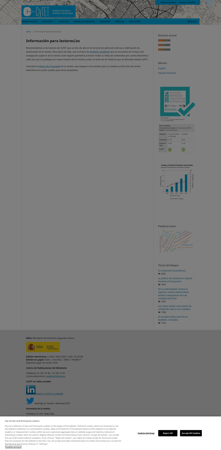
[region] (110, 433)
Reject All (168, 433)
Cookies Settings (146, 433)
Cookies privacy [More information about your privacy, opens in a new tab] (13, 446)
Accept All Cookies (191, 433)
